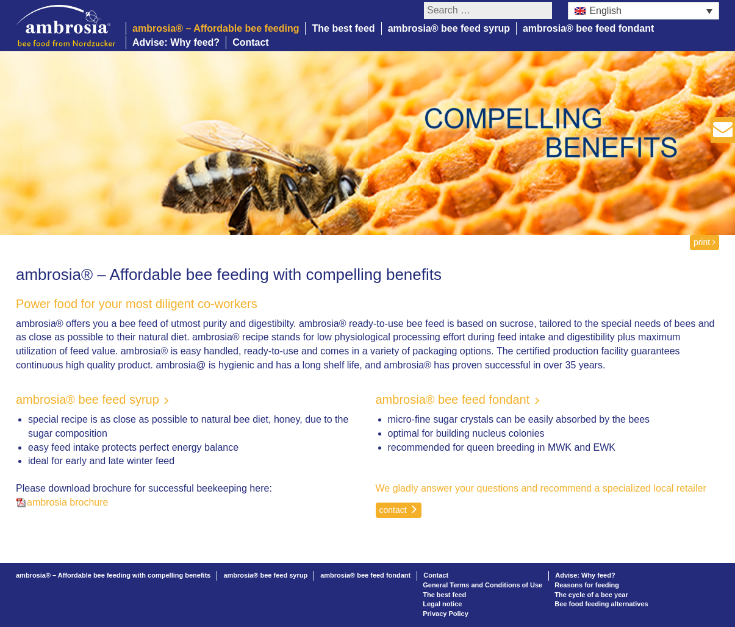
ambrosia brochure (67, 502)
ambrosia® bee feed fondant (588, 28)
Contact (250, 42)
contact (398, 510)
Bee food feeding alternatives (601, 603)
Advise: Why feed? (176, 42)
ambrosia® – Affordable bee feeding (215, 28)
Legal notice (442, 603)
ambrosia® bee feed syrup (449, 28)
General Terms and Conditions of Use (482, 585)
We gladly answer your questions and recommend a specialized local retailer (541, 488)
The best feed (343, 28)
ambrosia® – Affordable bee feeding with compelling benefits (113, 575)
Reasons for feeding (586, 585)
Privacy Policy (445, 613)
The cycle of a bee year (591, 594)
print (704, 242)
